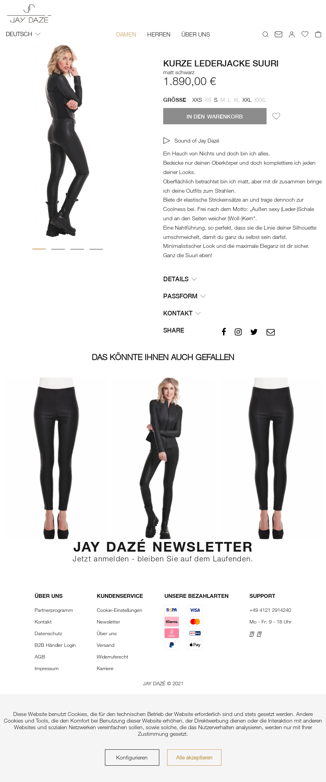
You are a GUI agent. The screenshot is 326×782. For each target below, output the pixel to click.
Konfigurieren (132, 757)
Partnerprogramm (54, 610)
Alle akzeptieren (194, 757)
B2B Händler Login (55, 645)
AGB (40, 656)
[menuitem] (126, 34)
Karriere (105, 668)
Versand (105, 645)
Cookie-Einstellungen (119, 610)
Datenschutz (48, 633)
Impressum (47, 668)
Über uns (107, 633)
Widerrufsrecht (112, 656)
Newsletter (108, 621)
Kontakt (43, 621)
